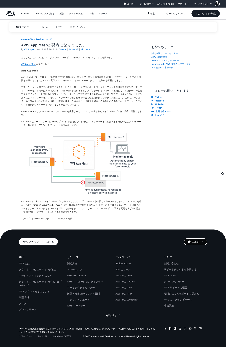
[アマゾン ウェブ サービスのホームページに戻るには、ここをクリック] (10, 15)
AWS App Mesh (28, 64)
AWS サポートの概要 (175, 287)
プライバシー (25, 336)
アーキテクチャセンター (81, 287)
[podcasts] (195, 329)
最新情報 (24, 297)
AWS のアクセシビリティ (178, 299)
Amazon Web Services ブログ (36, 39)
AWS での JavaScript (127, 299)
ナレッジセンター (174, 281)
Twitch (156, 107)
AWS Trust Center (77, 275)
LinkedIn (157, 104)
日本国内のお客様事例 (162, 67)
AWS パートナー (76, 305)
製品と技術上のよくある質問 (83, 293)
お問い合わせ (171, 263)
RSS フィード (159, 114)
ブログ (22, 303)
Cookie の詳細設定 (62, 336)
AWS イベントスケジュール (165, 60)
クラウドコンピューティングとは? (38, 269)
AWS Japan (29, 49)
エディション (76, 27)
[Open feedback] (222, 173)
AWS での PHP (124, 293)
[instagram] (180, 329)
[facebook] (170, 329)
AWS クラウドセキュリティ (34, 291)
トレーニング (74, 269)
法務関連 (169, 305)
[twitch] (185, 329)
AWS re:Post (171, 275)
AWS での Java (124, 287)
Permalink (73, 49)
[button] (220, 4)
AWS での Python (125, 281)
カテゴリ (58, 27)
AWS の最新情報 (159, 56)
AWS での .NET (124, 275)
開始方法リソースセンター (164, 53)
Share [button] (85, 49)
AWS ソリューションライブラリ (85, 281)
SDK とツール (123, 269)
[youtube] (190, 329)
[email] (200, 329)
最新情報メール (161, 111)
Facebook (157, 100)
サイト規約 (42, 336)
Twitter (156, 97)
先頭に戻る (113, 315)
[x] (165, 329)
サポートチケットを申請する (180, 269)
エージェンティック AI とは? (35, 275)
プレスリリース (27, 309)
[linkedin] (175, 329)
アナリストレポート (78, 299)
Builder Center (124, 263)
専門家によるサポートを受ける (181, 293)
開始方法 (72, 263)
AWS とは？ (25, 263)
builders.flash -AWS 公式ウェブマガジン (171, 64)
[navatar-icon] (217, 3)
